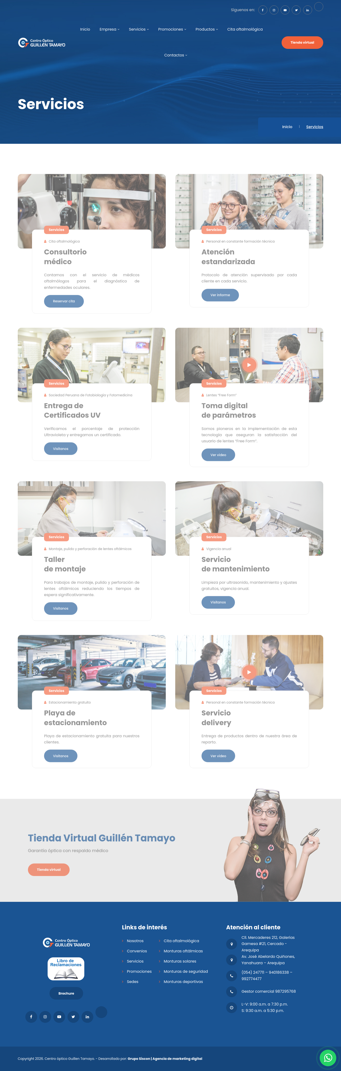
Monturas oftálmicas (183, 951)
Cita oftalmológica (245, 29)
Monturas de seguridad (186, 971)
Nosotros (135, 941)
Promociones (170, 29)
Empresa (108, 29)
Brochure (66, 993)
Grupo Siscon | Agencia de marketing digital (165, 1058)
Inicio (85, 29)
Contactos (174, 55)
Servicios (137, 29)
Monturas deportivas (183, 982)
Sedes (132, 982)
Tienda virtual (302, 42)
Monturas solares (180, 961)
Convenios (137, 951)
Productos (205, 29)
